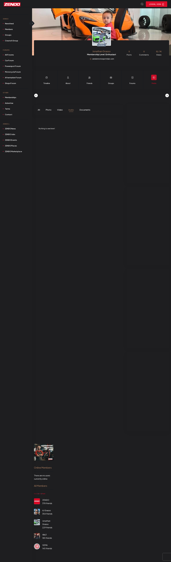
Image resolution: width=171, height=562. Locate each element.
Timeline (46, 84)
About (68, 84)
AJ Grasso (46, 511)
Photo (48, 110)
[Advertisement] (147, 143)
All (39, 110)
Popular (43, 494)
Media (154, 84)
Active (39, 494)
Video (60, 110)
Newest (36, 494)
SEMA (45, 545)
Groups (111, 84)
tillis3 (44, 535)
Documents (85, 110)
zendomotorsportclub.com (103, 59)
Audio (71, 110)
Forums (132, 84)
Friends (89, 84)
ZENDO (45, 500)
